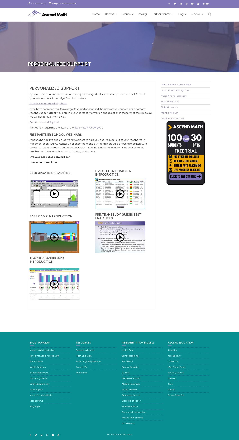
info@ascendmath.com (62, 3)
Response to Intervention (134, 415)
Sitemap (172, 381)
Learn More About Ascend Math (176, 84)
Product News (36, 404)
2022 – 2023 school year (88, 127)
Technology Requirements (88, 364)
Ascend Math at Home (132, 420)
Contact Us (173, 364)
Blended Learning (130, 359)
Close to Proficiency (131, 404)
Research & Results (85, 353)
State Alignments (169, 107)
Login (206, 3)
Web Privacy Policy (177, 370)
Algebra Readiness (131, 387)
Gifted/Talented (129, 392)
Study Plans (81, 375)
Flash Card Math (84, 359)
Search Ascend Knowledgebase (48, 103)
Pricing (143, 14)
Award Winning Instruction (173, 96)
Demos (109, 14)
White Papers (36, 392)
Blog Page (35, 409)
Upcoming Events (38, 381)
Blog (181, 14)
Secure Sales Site (176, 398)
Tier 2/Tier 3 (127, 364)
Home (96, 14)
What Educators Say (39, 387)
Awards (171, 392)
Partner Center (161, 14)
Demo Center (36, 364)
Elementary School (131, 398)
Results (126, 14)
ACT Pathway (128, 426)
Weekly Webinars (38, 370)
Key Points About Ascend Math (44, 359)
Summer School (130, 409)
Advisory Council (176, 375)
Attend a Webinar (169, 112)
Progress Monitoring (170, 101)
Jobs (170, 387)
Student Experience (39, 375)
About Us (172, 353)
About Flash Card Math (41, 398)
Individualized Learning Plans (175, 90)
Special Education (130, 370)
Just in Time (128, 353)
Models (196, 14)
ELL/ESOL (126, 375)
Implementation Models (172, 118)
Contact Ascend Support (44, 122)
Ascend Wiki (81, 370)
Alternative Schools (131, 381)
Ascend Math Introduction (42, 353)
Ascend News (174, 359)
